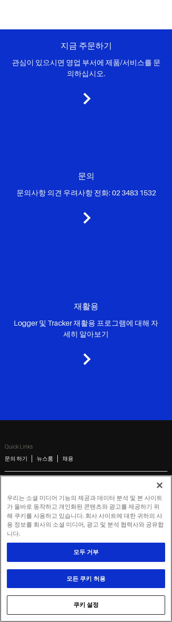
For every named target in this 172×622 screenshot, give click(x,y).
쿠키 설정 (86, 604)
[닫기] (160, 485)
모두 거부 (86, 552)
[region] (86, 548)
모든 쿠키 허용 (86, 578)
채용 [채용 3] (67, 458)
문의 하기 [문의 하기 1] (16, 458)
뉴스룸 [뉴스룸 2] (45, 458)
